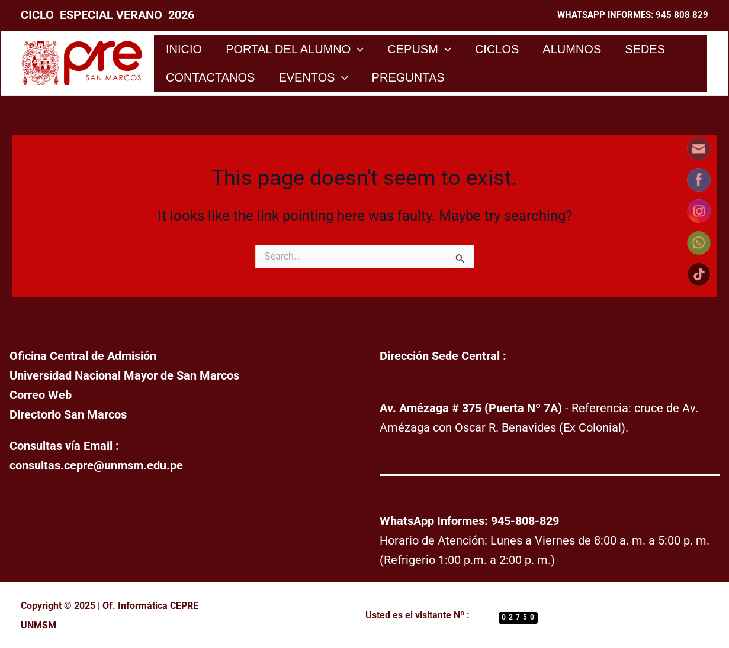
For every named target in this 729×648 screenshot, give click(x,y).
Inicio (184, 49)
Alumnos (571, 49)
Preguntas (408, 77)
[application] (357, 49)
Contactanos (210, 77)
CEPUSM (419, 49)
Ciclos (497, 49)
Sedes (645, 49)
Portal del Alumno (295, 49)
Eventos (313, 77)
